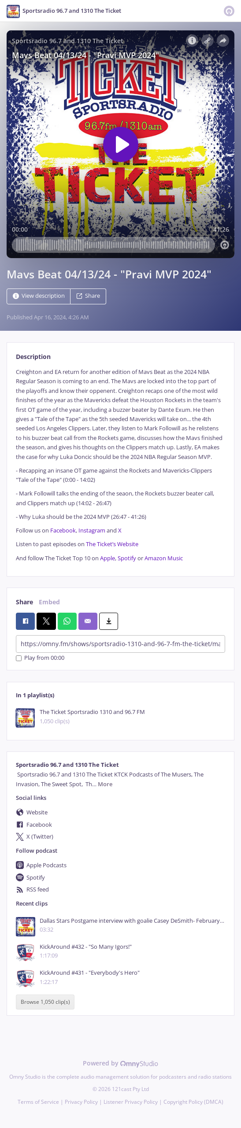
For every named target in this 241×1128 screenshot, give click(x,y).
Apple (107, 558)
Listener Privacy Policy (131, 1102)
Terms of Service (38, 1102)
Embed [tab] (49, 602)
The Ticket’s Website (112, 544)
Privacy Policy (81, 1102)
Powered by (120, 1063)
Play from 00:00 (40, 658)
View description (39, 296)
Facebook (63, 530)
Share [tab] (24, 602)
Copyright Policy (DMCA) (193, 1102)
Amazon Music (164, 558)
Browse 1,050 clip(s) (45, 1002)
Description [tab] (33, 356)
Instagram (91, 530)
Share (88, 296)
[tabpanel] (120, 465)
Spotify (127, 558)
